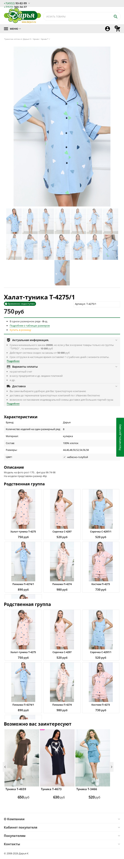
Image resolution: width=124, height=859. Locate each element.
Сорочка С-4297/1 (100, 531)
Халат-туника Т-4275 (23, 531)
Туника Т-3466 (86, 789)
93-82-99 (15, 3)
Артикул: (80, 304)
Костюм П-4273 (100, 584)
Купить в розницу (20, 330)
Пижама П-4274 (62, 584)
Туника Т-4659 (15, 789)
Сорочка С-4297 (62, 531)
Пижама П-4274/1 (23, 584)
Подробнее (13, 361)
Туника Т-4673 (51, 789)
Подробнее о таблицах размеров (30, 325)
